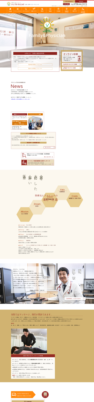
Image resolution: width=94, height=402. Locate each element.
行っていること (15, 375)
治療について (29, 375)
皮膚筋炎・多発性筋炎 (46, 379)
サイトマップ (15, 388)
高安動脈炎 (43, 381)
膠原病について (44, 374)
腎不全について (73, 381)
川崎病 (56, 377)
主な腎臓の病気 (73, 377)
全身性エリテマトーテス (46, 375)
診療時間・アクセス (16, 379)
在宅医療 (14, 377)
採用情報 (14, 383)
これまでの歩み (15, 384)
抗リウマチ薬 (29, 377)
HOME (13, 372)
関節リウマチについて (31, 374)
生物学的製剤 (29, 379)
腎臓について (73, 374)
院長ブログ (14, 381)
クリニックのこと (16, 374)
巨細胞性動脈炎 (58, 374)
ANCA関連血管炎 (59, 379)
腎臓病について (73, 375)
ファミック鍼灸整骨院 (17, 386)
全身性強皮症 (44, 377)
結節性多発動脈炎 (59, 375)
